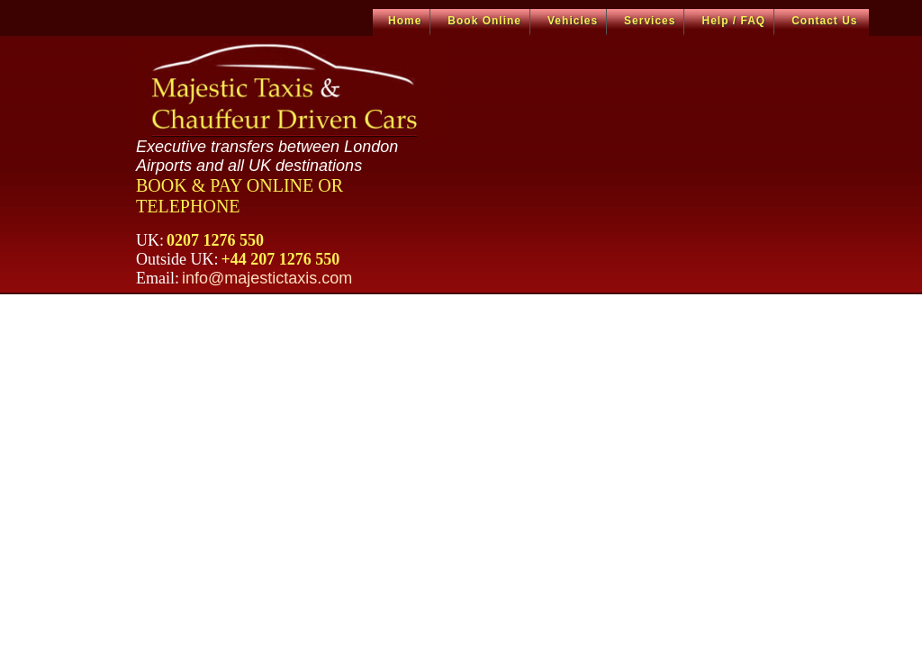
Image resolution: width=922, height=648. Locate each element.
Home (404, 20)
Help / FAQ (733, 20)
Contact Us (824, 20)
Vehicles (572, 20)
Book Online (484, 20)
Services (649, 20)
